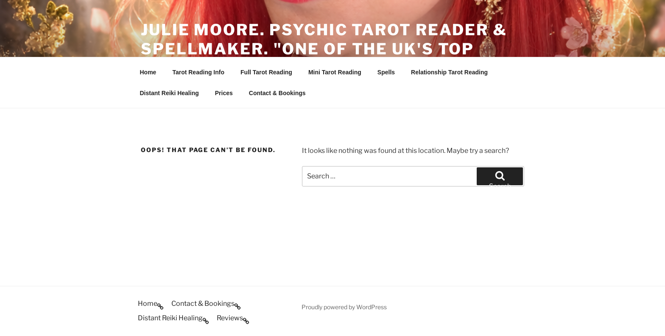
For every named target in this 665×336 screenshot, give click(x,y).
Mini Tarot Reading (334, 72)
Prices (224, 93)
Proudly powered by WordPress (344, 307)
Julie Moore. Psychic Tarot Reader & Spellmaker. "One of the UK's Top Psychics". (324, 48)
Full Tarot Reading (266, 72)
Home (148, 72)
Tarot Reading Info (198, 72)
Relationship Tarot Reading (449, 72)
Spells (386, 72)
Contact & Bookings (277, 93)
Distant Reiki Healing (169, 93)
